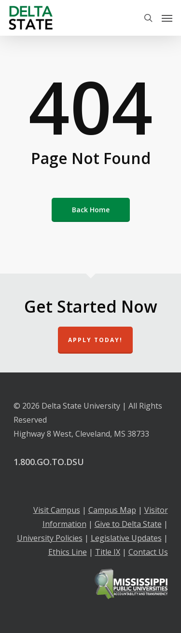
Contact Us (148, 552)
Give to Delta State (128, 524)
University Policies (50, 538)
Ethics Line (67, 552)
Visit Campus (56, 510)
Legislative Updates (126, 538)
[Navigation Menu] (167, 18)
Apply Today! (95, 340)
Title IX (107, 552)
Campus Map (112, 510)
